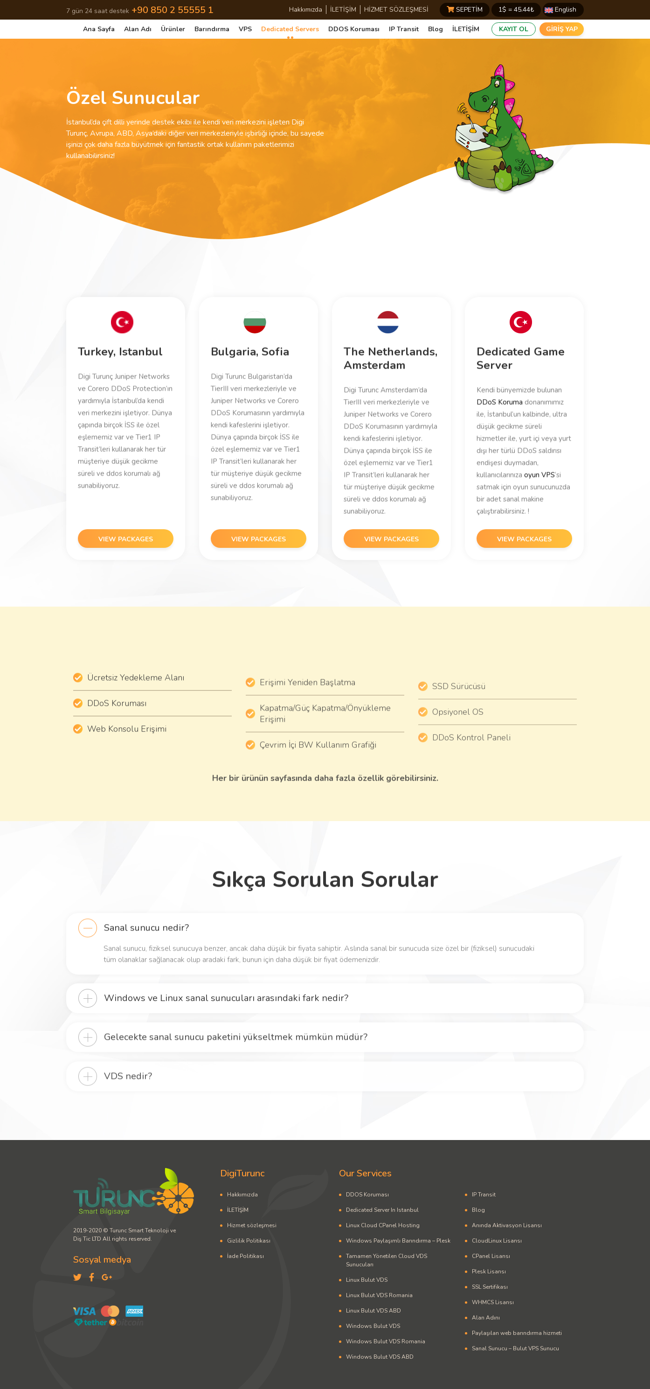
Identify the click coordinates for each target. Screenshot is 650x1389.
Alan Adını (486, 1317)
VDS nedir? (128, 1105)
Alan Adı (138, 29)
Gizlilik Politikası (248, 1240)
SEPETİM (465, 9)
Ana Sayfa (99, 29)
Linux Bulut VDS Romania (379, 1295)
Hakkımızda (305, 9)
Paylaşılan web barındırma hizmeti (517, 1333)
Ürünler (173, 29)
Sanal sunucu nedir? (146, 953)
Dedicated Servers (290, 29)
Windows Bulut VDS (373, 1326)
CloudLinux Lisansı (497, 1240)
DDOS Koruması (354, 29)
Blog (435, 29)
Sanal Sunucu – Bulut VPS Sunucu (515, 1348)
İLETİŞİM (343, 9)
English (560, 9)
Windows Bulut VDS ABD (380, 1357)
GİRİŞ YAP (562, 29)
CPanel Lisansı (491, 1256)
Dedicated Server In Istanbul (382, 1210)
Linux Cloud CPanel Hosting (383, 1225)
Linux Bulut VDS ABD (373, 1310)
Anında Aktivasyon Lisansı (507, 1225)
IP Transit (404, 29)
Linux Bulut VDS (366, 1280)
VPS (245, 29)
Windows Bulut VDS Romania (385, 1341)
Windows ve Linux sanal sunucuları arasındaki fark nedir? (226, 1025)
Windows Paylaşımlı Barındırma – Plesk (398, 1240)
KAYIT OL (513, 29)
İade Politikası (245, 1256)
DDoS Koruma (500, 429)
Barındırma (211, 29)
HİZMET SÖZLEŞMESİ (396, 9)
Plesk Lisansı (489, 1271)
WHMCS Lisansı (493, 1302)
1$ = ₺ (516, 9)
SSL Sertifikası (490, 1287)
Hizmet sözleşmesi (252, 1225)
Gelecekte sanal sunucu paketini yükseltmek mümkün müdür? (235, 1065)
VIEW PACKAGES (125, 566)
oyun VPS (539, 501)
